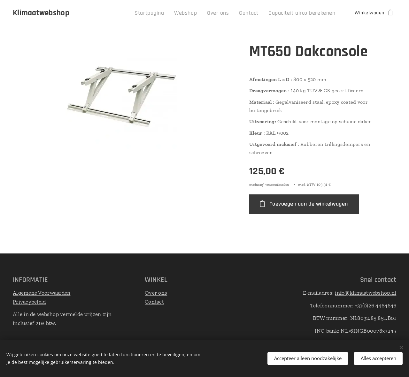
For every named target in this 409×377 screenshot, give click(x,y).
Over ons (156, 293)
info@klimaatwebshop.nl (365, 293)
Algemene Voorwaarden (41, 293)
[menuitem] (166, 13)
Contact (154, 301)
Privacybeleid (29, 301)
